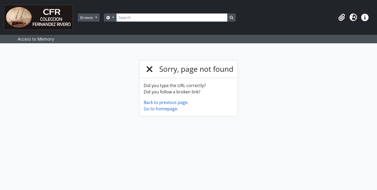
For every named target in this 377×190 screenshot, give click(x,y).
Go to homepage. (161, 109)
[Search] (172, 17)
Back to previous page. (166, 102)
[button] (341, 17)
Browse (87, 17)
